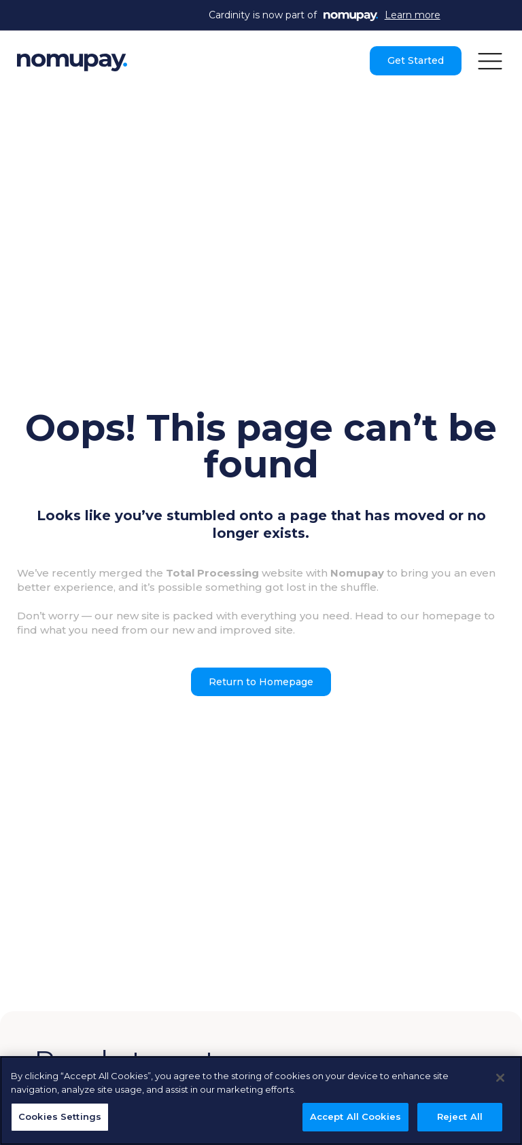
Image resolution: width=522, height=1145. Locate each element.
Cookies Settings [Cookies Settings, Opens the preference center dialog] (59, 1116)
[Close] (500, 1078)
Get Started (415, 60)
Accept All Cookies (355, 1116)
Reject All (460, 1116)
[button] (490, 60)
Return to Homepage (261, 682)
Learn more (412, 15)
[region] (261, 1100)
